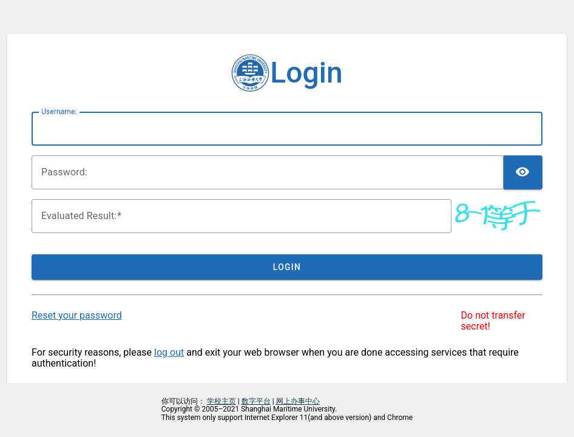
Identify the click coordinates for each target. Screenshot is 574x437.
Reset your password (77, 315)
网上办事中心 (298, 401)
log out (169, 352)
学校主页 (221, 401)
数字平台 (256, 401)
